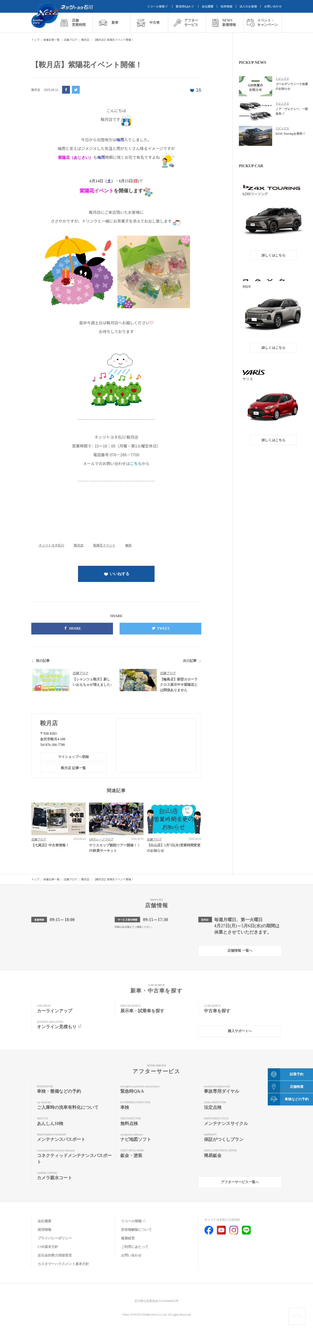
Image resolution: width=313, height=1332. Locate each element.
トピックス (282, 78)
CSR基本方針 (48, 1247)
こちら (136, 463)
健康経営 (128, 1238)
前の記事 (43, 661)
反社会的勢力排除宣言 (55, 1255)
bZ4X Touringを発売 (291, 133)
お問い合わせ (273, 6)
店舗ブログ (81, 673)
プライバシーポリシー (55, 1238)
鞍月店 (78, 545)
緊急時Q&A (185, 6)
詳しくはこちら (274, 255)
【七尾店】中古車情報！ (50, 845)
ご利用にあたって (134, 1247)
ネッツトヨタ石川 (51, 545)
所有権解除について (136, 1230)
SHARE (72, 628)
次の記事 (190, 661)
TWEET (160, 628)
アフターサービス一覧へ (240, 1182)
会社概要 (207, 6)
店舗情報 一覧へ (239, 950)
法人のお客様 (248, 6)
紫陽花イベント (104, 545)
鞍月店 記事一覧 (73, 768)
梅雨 (128, 545)
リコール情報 (158, 6)
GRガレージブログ (101, 839)
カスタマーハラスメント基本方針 (63, 1264)
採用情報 (226, 6)
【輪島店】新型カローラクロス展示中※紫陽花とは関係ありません (179, 684)
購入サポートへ (240, 1031)
